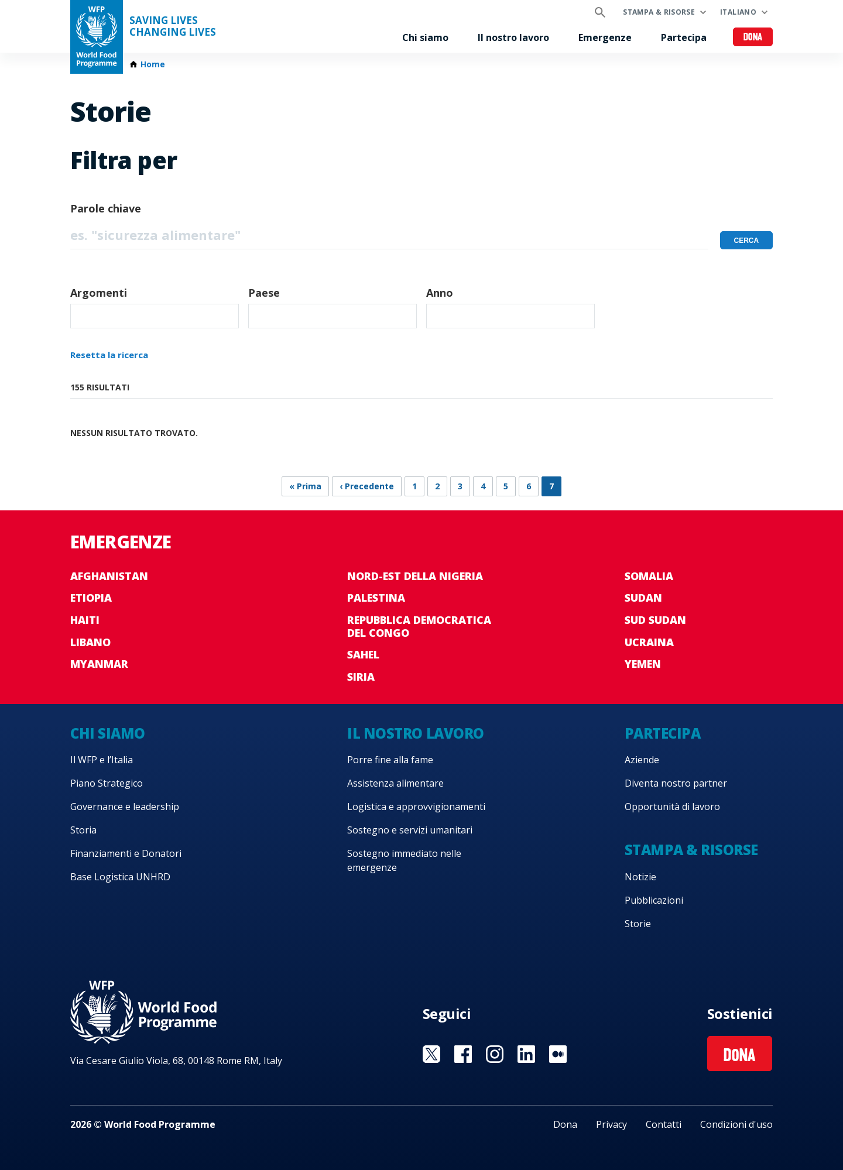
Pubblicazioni (654, 900)
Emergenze (605, 37)
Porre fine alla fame (390, 759)
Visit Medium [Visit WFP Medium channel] (558, 1054)
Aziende (642, 759)
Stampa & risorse (659, 12)
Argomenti (98, 293)
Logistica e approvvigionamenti (416, 806)
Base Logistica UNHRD (120, 876)
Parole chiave (105, 208)
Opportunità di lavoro (672, 806)
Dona (753, 37)
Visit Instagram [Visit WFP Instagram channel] (494, 1054)
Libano (90, 642)
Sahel (363, 654)
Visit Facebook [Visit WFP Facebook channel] (463, 1054)
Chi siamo (425, 37)
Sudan (643, 598)
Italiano (738, 12)
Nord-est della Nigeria (415, 576)
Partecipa (684, 37)
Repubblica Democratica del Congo (419, 626)
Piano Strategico (106, 783)
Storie (638, 923)
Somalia (649, 576)
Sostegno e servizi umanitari (409, 830)
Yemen (643, 664)
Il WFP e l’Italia (101, 759)
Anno (439, 293)
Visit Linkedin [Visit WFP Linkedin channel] (526, 1054)
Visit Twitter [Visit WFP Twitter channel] (431, 1054)
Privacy (611, 1124)
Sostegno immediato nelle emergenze (404, 860)
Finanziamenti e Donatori (125, 853)
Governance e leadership (124, 806)
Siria (361, 677)
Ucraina (649, 642)
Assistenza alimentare (395, 783)
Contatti (663, 1124)
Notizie (640, 876)
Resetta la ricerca (109, 355)
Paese (264, 293)
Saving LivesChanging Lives (172, 26)
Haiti (85, 620)
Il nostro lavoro (513, 37)
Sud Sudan (655, 620)
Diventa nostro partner (676, 783)
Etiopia (91, 598)
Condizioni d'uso (736, 1124)
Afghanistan (109, 576)
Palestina (376, 598)
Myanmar (99, 664)
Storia (83, 830)
